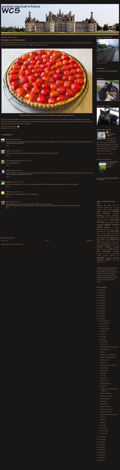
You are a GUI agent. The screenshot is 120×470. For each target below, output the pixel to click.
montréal (99, 235)
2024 (100, 295)
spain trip (106, 249)
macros (99, 233)
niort (98, 237)
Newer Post (4, 240)
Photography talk (105, 398)
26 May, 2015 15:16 (17, 182)
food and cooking (12, 128)
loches (108, 231)
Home (47, 240)
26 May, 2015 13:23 (25, 160)
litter (105, 231)
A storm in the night (105, 412)
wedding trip (109, 258)
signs (112, 245)
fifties (105, 220)
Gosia (7, 192)
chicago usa (109, 217)
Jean (7, 201)
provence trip (110, 243)
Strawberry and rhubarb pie (13, 40)
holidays (107, 227)
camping (104, 211)
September (103, 329)
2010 (100, 447)
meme (103, 233)
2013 (100, 439)
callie (98, 211)
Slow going (103, 386)
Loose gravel (103, 341)
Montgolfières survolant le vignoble (110, 165)
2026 (100, 290)
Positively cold (104, 370)
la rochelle (110, 229)
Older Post (90, 240)
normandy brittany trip (112, 237)
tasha (111, 249)
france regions (109, 222)
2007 (100, 455)
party (117, 241)
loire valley (115, 231)
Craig (7, 139)
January (102, 433)
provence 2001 (101, 243)
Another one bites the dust (107, 357)
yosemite (103, 261)
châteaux (100, 215)
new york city (115, 235)
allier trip (116, 205)
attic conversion (114, 207)
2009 (100, 450)
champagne (116, 213)
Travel (8, 151)
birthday (110, 209)
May (101, 339)
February (103, 430)
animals (106, 207)
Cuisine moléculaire (105, 393)
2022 (100, 300)
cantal (109, 211)
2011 (100, 444)
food (109, 219)
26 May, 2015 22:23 (15, 201)
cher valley (101, 217)
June (102, 336)
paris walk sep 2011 (108, 241)
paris (98, 241)
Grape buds (103, 378)
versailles (105, 255)
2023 (100, 297)
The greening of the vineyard (108, 365)
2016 (100, 316)
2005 (100, 460)
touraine (113, 253)
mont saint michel (113, 233)
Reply (7, 145)
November (103, 323)
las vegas (100, 231)
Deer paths (103, 373)
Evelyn (8, 170)
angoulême (100, 207)
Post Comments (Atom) (16, 244)
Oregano (102, 422)
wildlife (108, 260)
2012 (100, 442)
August (102, 331)
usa (117, 253)
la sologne (116, 229)
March (102, 428)
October (102, 326)
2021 (100, 303)
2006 (100, 457)
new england (106, 235)
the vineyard (103, 251)
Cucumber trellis (105, 349)
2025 (100, 292)
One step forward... (105, 383)
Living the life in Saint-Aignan (108, 162)
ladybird (8, 182)
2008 (100, 452)
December (103, 321)
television (116, 249)
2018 (100, 311)
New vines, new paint (106, 409)
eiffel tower (100, 220)
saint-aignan (105, 245)
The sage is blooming (106, 396)
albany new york (104, 205)
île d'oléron (115, 227)
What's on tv (103, 344)
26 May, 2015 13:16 (16, 151)
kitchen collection (102, 229)
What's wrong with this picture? (109, 414)
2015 (100, 318)
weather (100, 257)
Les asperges (104, 368)
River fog (102, 417)
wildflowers (100, 260)
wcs (109, 132)
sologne (117, 245)
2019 (100, 308)
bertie (105, 209)
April (101, 425)
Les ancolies (103, 404)
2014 (100, 436)
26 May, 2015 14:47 (16, 170)
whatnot (116, 258)
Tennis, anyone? (105, 360)
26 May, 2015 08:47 (15, 139)
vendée (99, 255)
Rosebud (102, 352)
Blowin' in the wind (105, 406)
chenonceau (115, 215)
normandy (103, 237)
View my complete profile (105, 153)
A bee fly (102, 375)
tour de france (107, 253)
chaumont (107, 215)
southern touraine (104, 247)
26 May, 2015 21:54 (16, 192)
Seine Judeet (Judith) (12, 160)
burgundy (116, 209)
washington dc (114, 255)
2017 (100, 313)
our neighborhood (112, 239)
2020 (100, 305)
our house (101, 239)
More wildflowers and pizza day (109, 347)
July (101, 334)
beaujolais (99, 209)
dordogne (116, 217)
